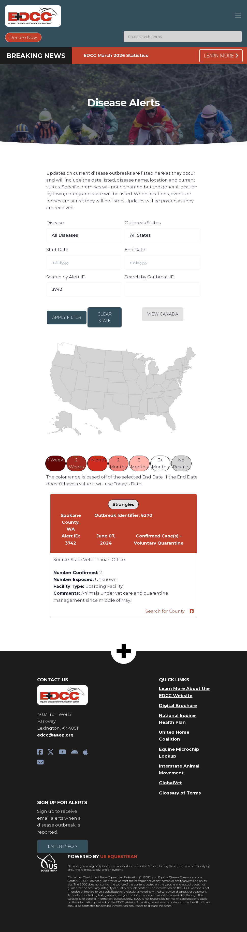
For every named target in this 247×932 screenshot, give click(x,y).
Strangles (123, 504)
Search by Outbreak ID (150, 276)
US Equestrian (118, 856)
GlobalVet (170, 782)
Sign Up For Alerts (62, 802)
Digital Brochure (178, 705)
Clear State (104, 317)
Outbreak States (143, 222)
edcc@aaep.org (55, 735)
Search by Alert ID (65, 276)
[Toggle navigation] (238, 16)
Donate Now (23, 37)
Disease (55, 222)
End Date (135, 249)
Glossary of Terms (180, 792)
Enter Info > (62, 846)
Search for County (165, 611)
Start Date (57, 249)
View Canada (162, 314)
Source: (61, 559)
